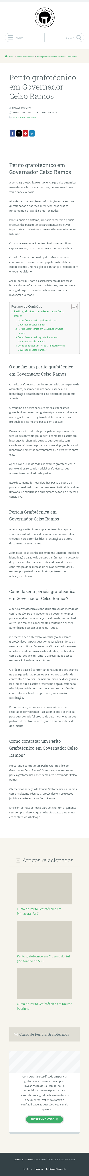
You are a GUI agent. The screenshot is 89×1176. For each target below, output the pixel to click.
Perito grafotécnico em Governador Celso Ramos (40, 315)
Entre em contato (42, 1112)
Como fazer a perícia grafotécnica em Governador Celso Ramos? (42, 333)
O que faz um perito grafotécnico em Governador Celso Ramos (42, 322)
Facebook (25, 1162)
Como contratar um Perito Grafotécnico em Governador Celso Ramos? (39, 341)
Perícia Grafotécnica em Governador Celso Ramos (42, 327)
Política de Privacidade (57, 1162)
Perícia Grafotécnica (26, 121)
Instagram (38, 1162)
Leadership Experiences (23, 1153)
